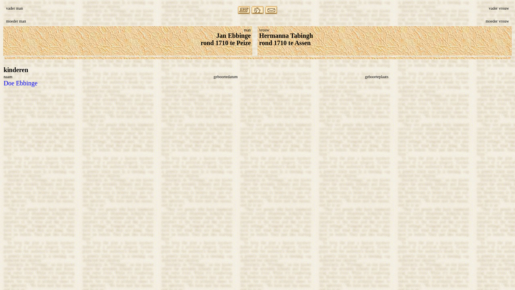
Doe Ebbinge (20, 83)
